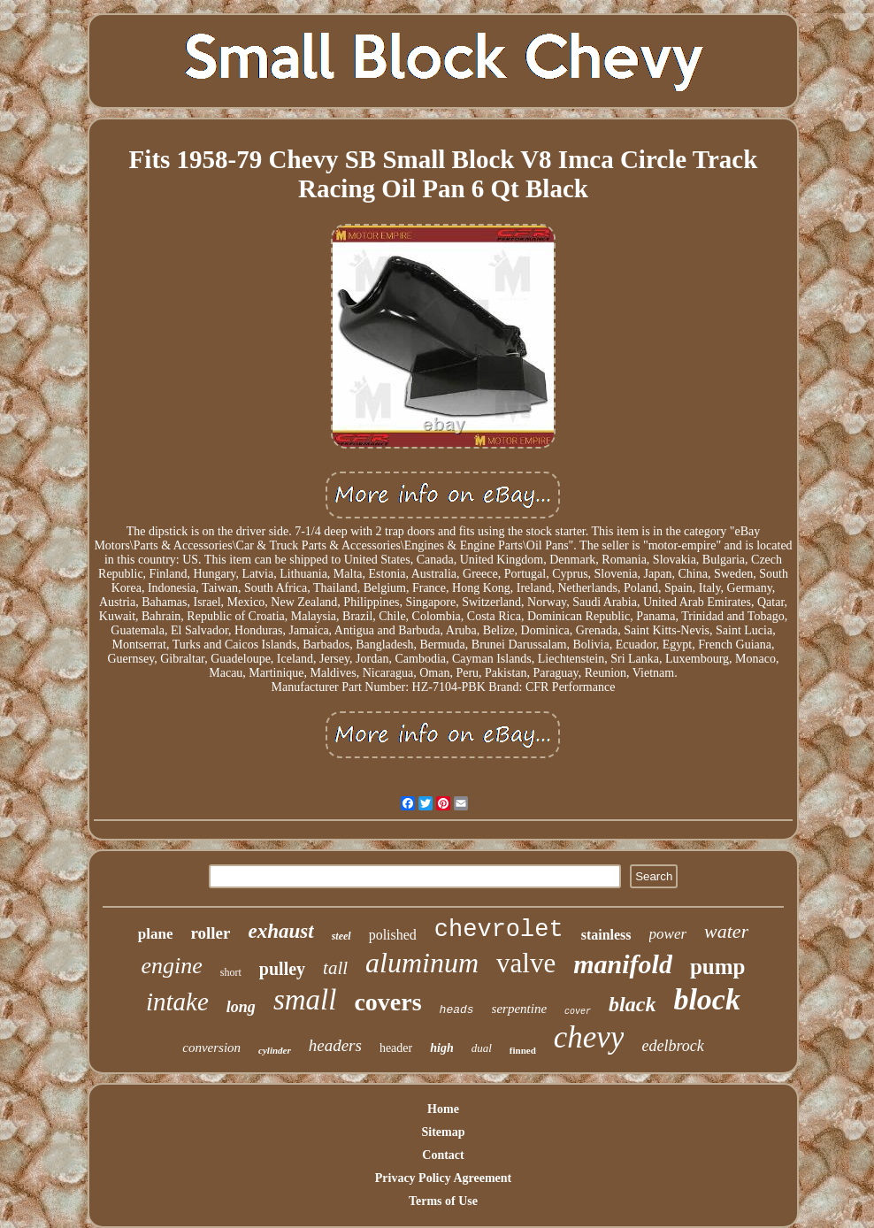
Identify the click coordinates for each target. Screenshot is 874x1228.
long (241, 1007)
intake (177, 1001)
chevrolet (499, 930)
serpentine (519, 1009)
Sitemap (442, 1132)
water (726, 931)
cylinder (274, 1050)
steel (341, 936)
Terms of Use (443, 1201)
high (441, 1048)
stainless (606, 934)
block (706, 999)
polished (393, 934)
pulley (282, 969)
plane (155, 933)
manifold (622, 964)
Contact (443, 1155)
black (632, 1004)
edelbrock (672, 1046)
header (396, 1048)
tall (335, 968)
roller (210, 933)
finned (523, 1050)
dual (482, 1048)
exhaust (280, 931)
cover (577, 1012)
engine (172, 966)
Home (443, 1109)
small (305, 1000)
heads (457, 1010)
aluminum (422, 963)
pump (718, 967)
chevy (589, 1037)
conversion (211, 1047)
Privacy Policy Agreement (443, 1178)
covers (387, 1002)
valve (526, 963)
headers (335, 1045)
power (668, 933)
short (231, 972)
